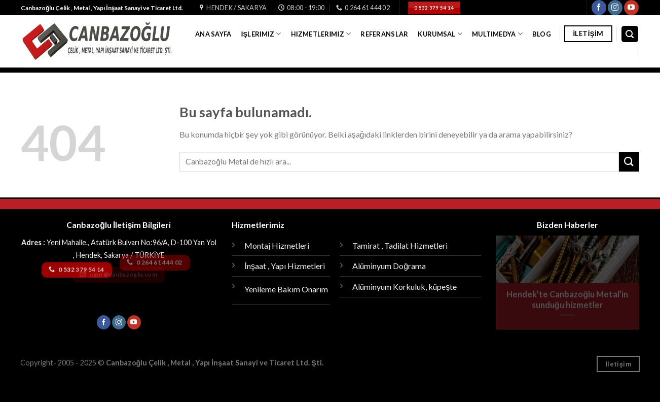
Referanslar (384, 34)
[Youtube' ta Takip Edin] (631, 7)
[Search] (630, 34)
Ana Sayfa (213, 34)
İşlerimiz (261, 34)
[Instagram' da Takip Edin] (615, 7)
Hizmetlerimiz (321, 34)
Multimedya (497, 34)
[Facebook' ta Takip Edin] (599, 7)
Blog (541, 34)
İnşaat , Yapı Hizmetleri (284, 266)
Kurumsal (440, 34)
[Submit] (629, 162)
